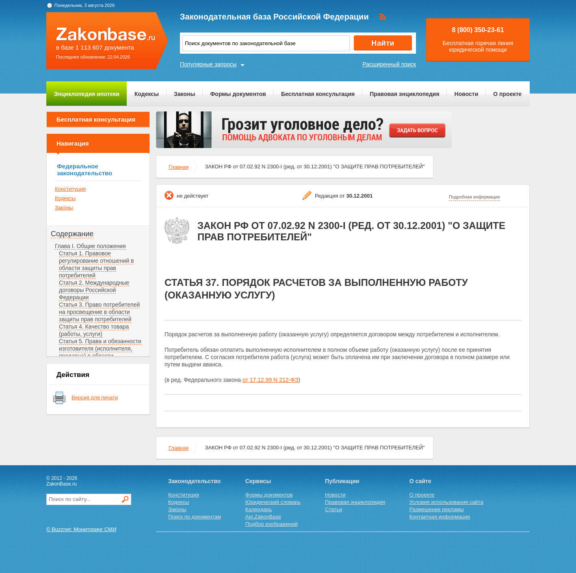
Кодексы (146, 94)
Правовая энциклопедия (404, 94)
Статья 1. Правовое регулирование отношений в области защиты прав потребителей (96, 264)
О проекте (507, 94)
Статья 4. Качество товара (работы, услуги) (94, 330)
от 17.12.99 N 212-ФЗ (270, 380)
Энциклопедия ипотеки (86, 94)
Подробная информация (474, 196)
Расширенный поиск (389, 64)
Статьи (333, 509)
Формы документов (238, 94)
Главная (178, 167)
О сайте (420, 481)
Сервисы (258, 481)
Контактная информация (439, 517)
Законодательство (194, 481)
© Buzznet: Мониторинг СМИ (81, 529)
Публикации (342, 481)
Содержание (72, 234)
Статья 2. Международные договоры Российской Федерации (94, 290)
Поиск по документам (194, 517)
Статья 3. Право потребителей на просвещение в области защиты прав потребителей (99, 311)
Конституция (70, 189)
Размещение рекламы (436, 509)
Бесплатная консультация (318, 94)
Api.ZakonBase (263, 517)
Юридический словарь (273, 502)
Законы (184, 94)
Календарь (258, 509)
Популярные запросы (208, 64)
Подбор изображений (271, 524)
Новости (467, 94)
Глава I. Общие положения (90, 246)
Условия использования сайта (446, 502)
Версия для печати (94, 397)
